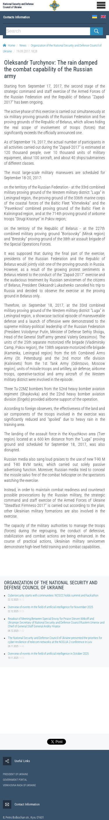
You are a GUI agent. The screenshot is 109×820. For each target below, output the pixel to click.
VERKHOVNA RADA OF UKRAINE (19, 785)
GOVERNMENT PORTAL (15, 779)
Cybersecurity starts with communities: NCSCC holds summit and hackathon (53, 595)
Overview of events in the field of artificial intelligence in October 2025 (48, 654)
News (22, 45)
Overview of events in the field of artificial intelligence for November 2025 (50, 607)
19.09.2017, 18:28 (26, 51)
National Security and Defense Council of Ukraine (18, 5)
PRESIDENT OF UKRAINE (15, 774)
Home (9, 45)
